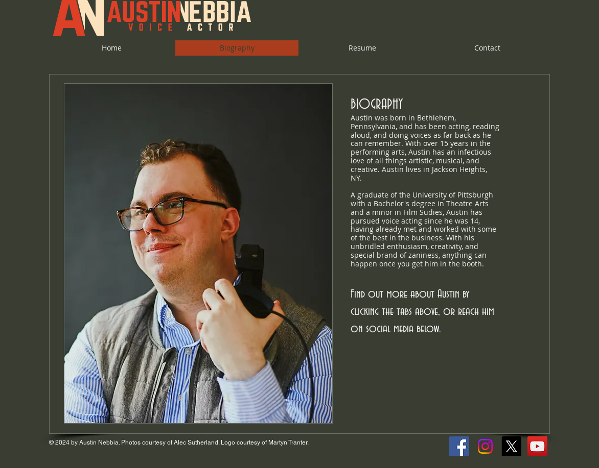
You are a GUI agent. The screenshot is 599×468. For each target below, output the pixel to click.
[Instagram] (485, 446)
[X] (511, 446)
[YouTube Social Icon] (537, 446)
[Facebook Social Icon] (459, 446)
